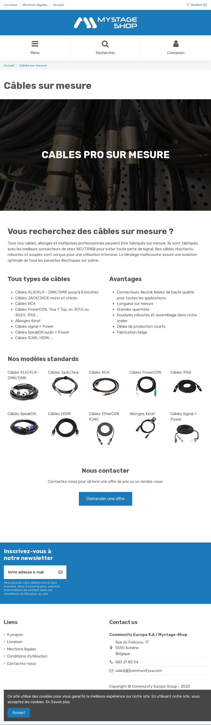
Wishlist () (196, 5)
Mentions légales (35, 5)
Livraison (11, 5)
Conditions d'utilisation (27, 657)
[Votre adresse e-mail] (29, 573)
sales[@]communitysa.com (138, 671)
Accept (18, 712)
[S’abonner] (60, 573)
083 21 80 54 (126, 663)
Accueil (58, 5)
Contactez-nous (21, 664)
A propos (15, 635)
